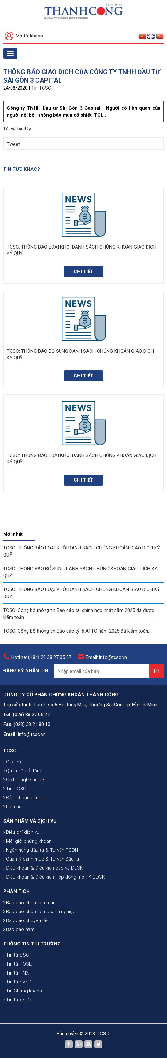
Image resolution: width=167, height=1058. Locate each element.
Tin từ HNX (16, 973)
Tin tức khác (18, 1000)
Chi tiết (83, 271)
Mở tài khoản (24, 36)
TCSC (10, 751)
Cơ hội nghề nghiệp (25, 780)
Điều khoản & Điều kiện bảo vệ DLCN (43, 868)
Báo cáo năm (19, 929)
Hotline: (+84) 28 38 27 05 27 (41, 657)
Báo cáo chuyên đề (25, 920)
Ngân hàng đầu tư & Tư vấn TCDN (40, 850)
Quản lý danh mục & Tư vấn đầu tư (41, 859)
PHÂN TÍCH (16, 891)
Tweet (13, 144)
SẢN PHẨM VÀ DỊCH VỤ (30, 821)
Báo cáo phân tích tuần (29, 902)
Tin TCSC (41, 88)
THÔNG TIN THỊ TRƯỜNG (32, 944)
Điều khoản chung (23, 798)
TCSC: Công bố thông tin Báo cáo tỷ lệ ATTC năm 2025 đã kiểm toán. (76, 631)
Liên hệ (12, 806)
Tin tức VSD (17, 982)
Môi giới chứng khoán (27, 841)
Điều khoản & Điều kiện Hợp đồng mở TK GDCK (54, 877)
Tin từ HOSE (17, 964)
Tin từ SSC (16, 955)
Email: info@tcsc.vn (106, 657)
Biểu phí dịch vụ (21, 832)
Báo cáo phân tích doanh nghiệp (39, 911)
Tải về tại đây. (17, 129)
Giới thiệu (14, 762)
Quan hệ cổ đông (23, 771)
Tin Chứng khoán (22, 991)
